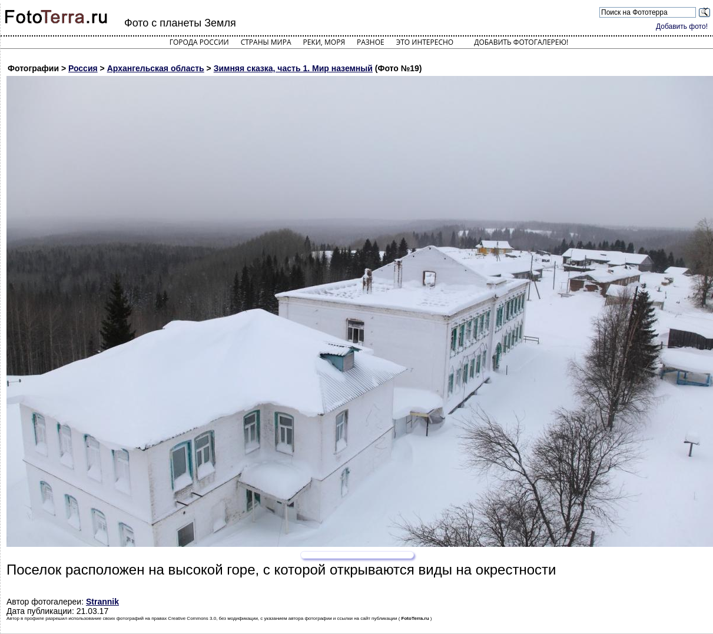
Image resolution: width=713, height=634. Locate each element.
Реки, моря (324, 42)
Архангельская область (155, 68)
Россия (83, 68)
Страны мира (266, 42)
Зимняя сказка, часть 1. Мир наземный (293, 68)
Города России (199, 42)
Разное (370, 42)
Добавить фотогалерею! (521, 42)
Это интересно (425, 42)
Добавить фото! (682, 26)
